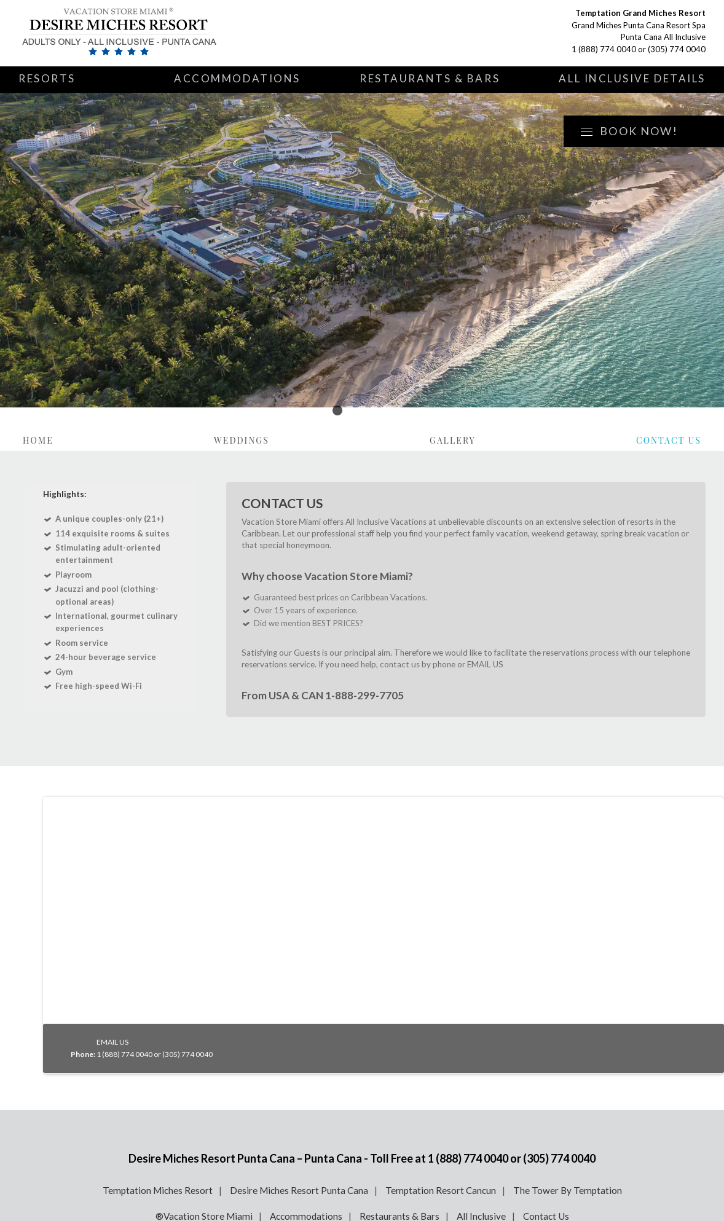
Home (38, 440)
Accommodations (237, 78)
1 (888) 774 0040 (604, 49)
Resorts (47, 78)
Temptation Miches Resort (158, 1190)
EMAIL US (485, 664)
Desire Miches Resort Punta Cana (299, 1190)
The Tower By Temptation (567, 1190)
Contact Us (668, 440)
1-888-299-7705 (363, 695)
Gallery (453, 440)
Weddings (241, 440)
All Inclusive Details (632, 78)
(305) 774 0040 (677, 49)
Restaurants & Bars (430, 78)
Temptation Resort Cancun (440, 1190)
